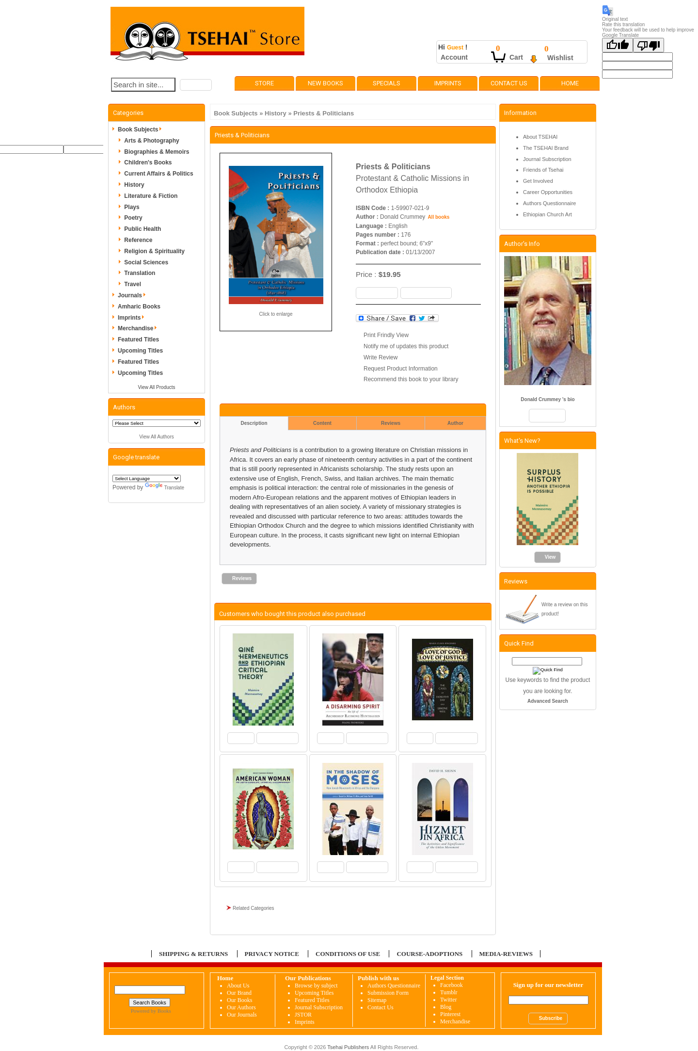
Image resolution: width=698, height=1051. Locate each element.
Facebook (451, 985)
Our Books (239, 1000)
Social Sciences (146, 262)
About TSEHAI (540, 137)
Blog (445, 1006)
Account (454, 57)
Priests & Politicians (323, 113)
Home (570, 83)
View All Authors (156, 436)
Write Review (380, 357)
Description (253, 423)
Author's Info (522, 243)
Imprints (447, 83)
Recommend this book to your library (411, 379)
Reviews (390, 423)
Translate (164, 487)
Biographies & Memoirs (156, 151)
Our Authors (241, 1007)
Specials (386, 83)
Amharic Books (139, 306)
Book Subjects (235, 113)
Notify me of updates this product (406, 346)
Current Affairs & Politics (158, 173)
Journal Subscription (547, 159)
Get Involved (538, 181)
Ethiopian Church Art (547, 214)
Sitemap (376, 1000)
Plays (131, 207)
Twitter (448, 999)
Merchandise (139, 328)
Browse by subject (316, 985)
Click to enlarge (276, 314)
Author (455, 423)
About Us (238, 985)
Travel (132, 284)
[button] (196, 85)
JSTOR (303, 1014)
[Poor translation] (648, 45)
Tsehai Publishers (348, 1047)
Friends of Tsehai (543, 170)
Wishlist (560, 58)
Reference (138, 240)
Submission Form (388, 992)
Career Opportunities (547, 192)
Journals (133, 295)
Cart (516, 57)
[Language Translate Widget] (146, 478)
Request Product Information (401, 368)
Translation (139, 273)
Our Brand (239, 992)
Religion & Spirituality (154, 251)
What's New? (522, 440)
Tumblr (449, 992)
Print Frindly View (386, 335)
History (275, 113)
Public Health (142, 229)
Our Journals (242, 1014)
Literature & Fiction (150, 196)
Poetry (133, 217)
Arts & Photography (151, 140)
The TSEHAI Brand (546, 148)
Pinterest (450, 1014)
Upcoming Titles (140, 350)
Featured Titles (138, 339)
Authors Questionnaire (549, 203)
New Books (325, 83)
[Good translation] (617, 45)
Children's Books (148, 162)
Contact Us (509, 83)
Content (322, 423)
